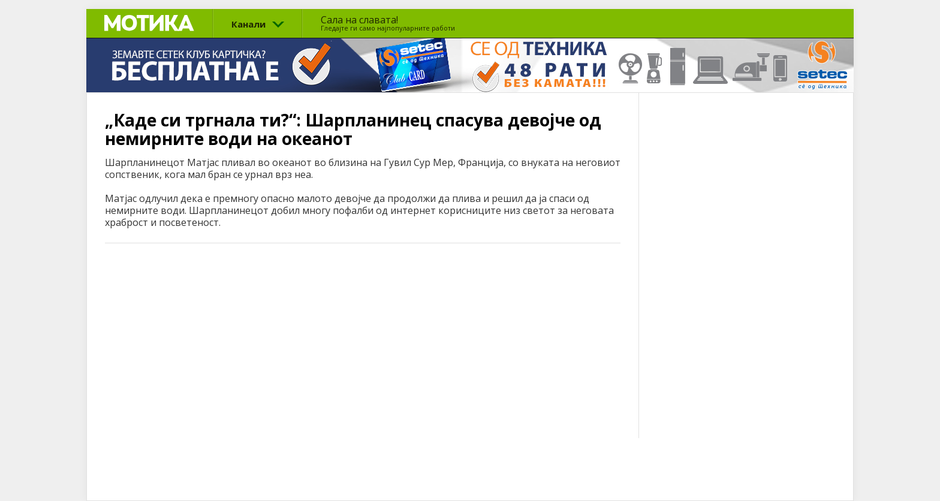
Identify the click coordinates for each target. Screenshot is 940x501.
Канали (248, 24)
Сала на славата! (388, 22)
